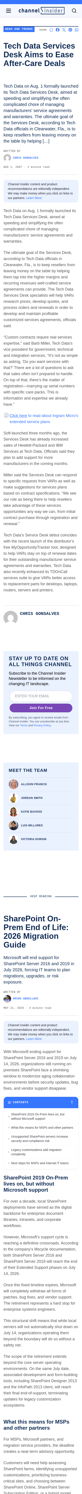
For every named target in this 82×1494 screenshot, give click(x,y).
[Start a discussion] (51, 30)
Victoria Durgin (33, 839)
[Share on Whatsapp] (77, 30)
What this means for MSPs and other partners (42, 1127)
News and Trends (19, 29)
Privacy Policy (42, 725)
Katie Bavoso (31, 811)
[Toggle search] (74, 10)
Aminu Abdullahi (20, 999)
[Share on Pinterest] (70, 30)
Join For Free (41, 708)
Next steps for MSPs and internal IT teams (40, 1163)
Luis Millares (32, 825)
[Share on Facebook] (57, 30)
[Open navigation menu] (8, 10)
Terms (24, 725)
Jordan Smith (32, 798)
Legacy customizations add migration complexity (36, 1152)
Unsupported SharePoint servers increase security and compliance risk (39, 1139)
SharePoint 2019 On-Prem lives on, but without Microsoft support (38, 1116)
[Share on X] (64, 30)
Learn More (34, 198)
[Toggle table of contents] (41, 1102)
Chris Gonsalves (20, 158)
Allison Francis (34, 784)
